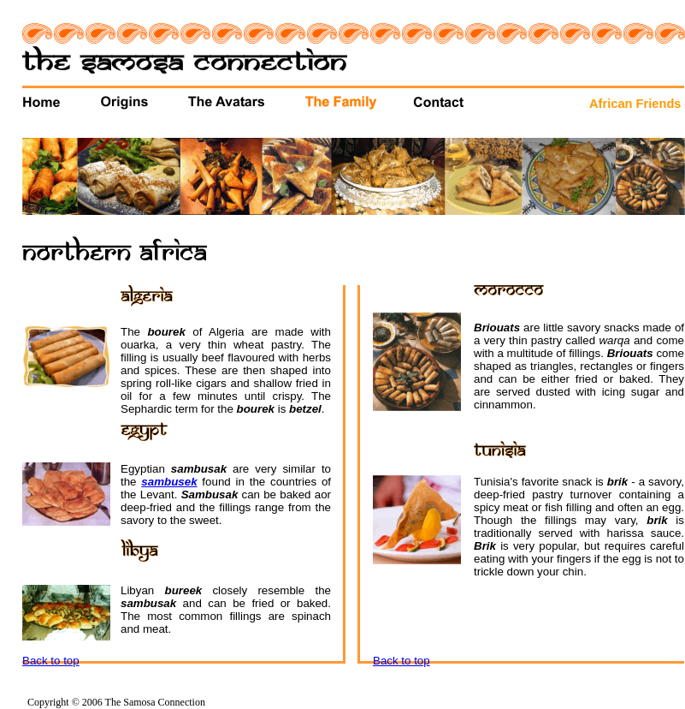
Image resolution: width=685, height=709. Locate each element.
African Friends (635, 103)
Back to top (51, 660)
